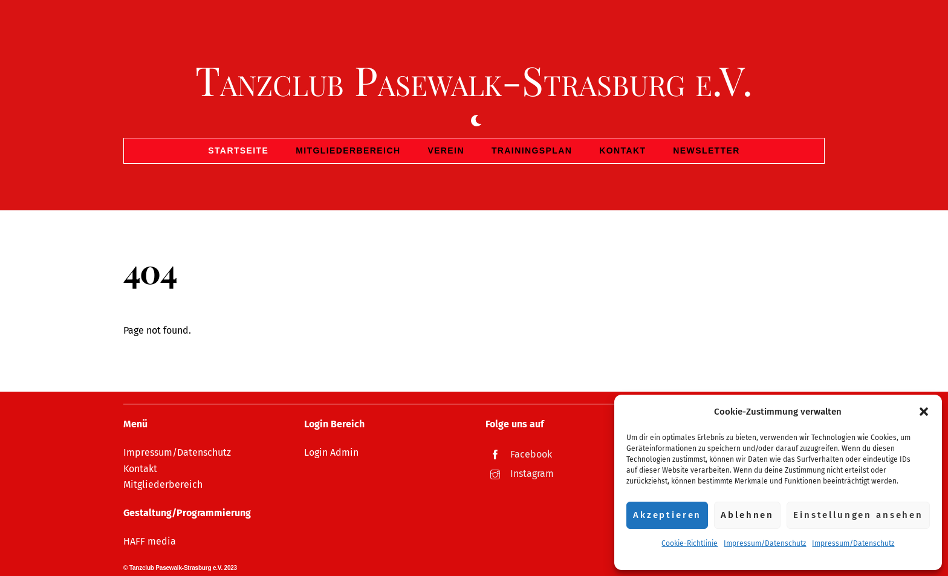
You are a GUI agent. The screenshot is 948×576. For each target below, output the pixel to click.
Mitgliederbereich (348, 150)
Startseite (238, 150)
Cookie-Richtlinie (689, 543)
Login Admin (331, 452)
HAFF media (149, 541)
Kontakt (622, 150)
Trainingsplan (532, 150)
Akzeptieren (667, 515)
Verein (445, 150)
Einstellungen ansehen (858, 515)
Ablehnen (747, 515)
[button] (924, 412)
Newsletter (706, 150)
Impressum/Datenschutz (765, 543)
